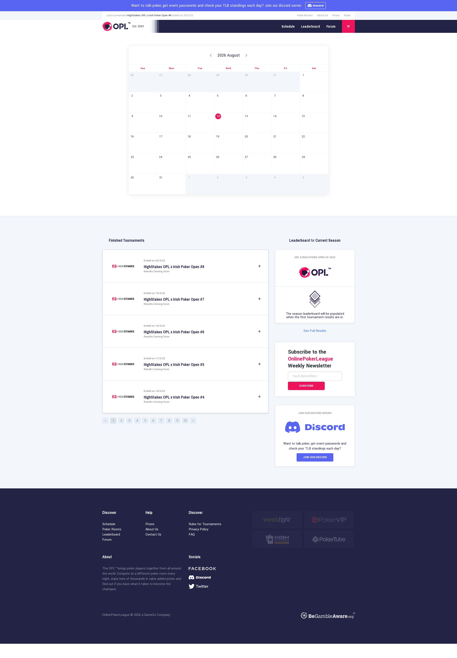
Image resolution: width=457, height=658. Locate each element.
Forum (330, 26)
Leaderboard (310, 26)
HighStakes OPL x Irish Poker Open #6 (174, 332)
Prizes (336, 15)
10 (185, 420)
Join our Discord (315, 457)
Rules (347, 15)
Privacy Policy (198, 530)
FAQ (192, 535)
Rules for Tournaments (205, 525)
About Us (322, 15)
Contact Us (153, 535)
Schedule (288, 26)
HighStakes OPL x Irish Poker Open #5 (174, 364)
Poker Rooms (305, 15)
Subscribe (306, 386)
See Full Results (315, 331)
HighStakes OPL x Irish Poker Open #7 (174, 299)
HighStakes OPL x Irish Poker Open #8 (149, 15)
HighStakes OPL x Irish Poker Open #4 (174, 397)
